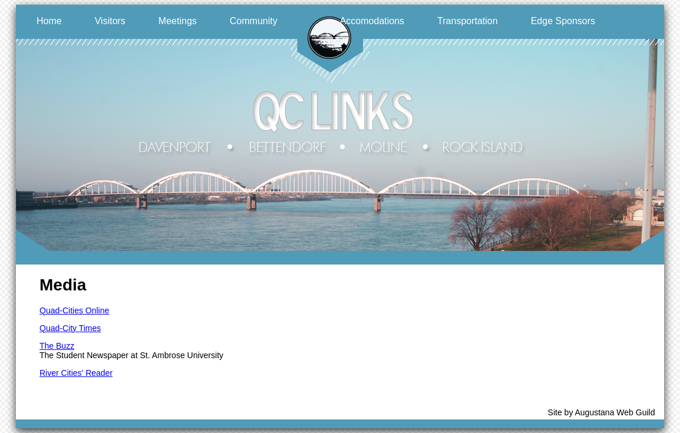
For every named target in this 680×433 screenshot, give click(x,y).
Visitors (110, 21)
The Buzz (56, 346)
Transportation (467, 21)
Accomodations (372, 21)
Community (254, 21)
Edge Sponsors (563, 21)
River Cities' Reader (76, 373)
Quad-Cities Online (74, 310)
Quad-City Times (70, 328)
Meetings (178, 21)
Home (49, 21)
